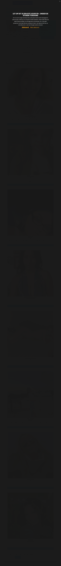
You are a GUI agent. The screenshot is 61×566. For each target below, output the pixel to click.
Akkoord (25, 27)
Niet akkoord (34, 27)
